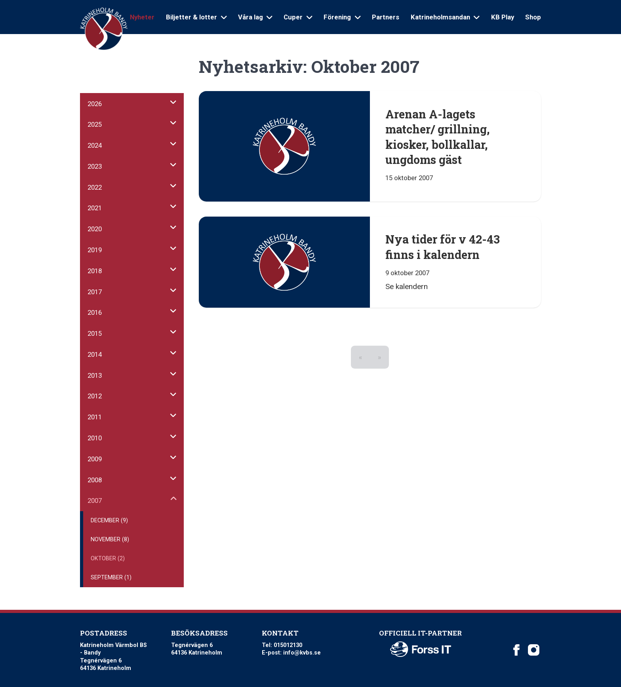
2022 (95, 187)
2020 (95, 229)
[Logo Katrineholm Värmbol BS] (103, 29)
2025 (95, 124)
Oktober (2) (108, 558)
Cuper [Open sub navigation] (298, 17)
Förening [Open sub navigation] (342, 17)
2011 (95, 417)
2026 (95, 104)
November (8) (110, 539)
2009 (95, 459)
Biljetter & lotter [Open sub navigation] (196, 17)
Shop (533, 17)
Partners (385, 17)
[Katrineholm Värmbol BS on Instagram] (533, 650)
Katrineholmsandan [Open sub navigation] (445, 17)
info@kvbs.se (302, 652)
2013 (95, 375)
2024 (95, 145)
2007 (95, 500)
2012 (95, 396)
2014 (95, 354)
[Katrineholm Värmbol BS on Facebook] (516, 650)
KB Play (502, 17)
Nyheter (142, 17)
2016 (95, 312)
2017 (95, 292)
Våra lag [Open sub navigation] (255, 17)
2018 (95, 271)
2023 (95, 166)
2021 (95, 208)
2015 (95, 333)
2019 (95, 250)
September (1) (111, 577)
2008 (95, 480)
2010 (95, 438)
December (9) (109, 520)
